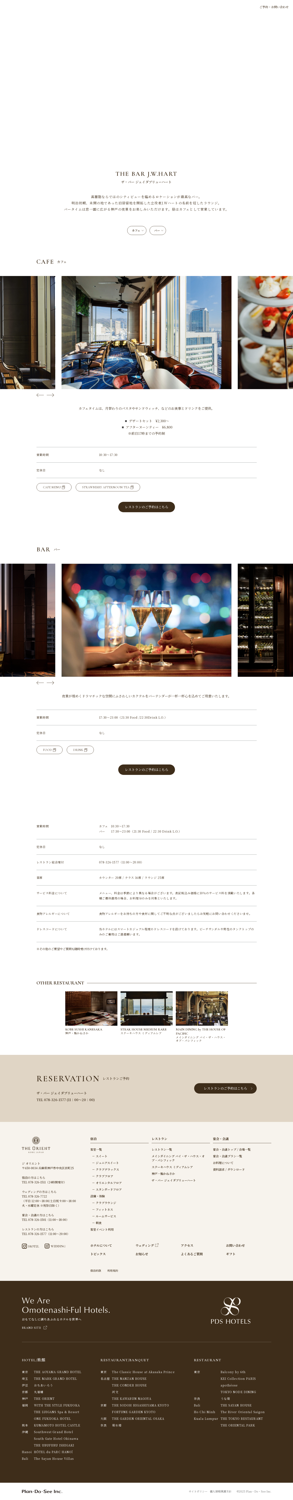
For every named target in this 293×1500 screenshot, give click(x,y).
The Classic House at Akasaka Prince (143, 1372)
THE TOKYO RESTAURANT (242, 1418)
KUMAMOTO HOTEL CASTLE (57, 1425)
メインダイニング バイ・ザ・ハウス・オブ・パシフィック (178, 1158)
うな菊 (225, 1398)
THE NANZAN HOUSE (129, 1378)
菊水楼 (116, 1425)
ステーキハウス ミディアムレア (172, 1167)
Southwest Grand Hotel (53, 1432)
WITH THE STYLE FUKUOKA (57, 1405)
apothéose (229, 1385)
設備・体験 (97, 1196)
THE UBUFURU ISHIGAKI (54, 1445)
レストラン (134, 7)
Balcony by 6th (233, 1372)
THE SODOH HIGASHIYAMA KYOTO (140, 1405)
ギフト (196, 7)
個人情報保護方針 (220, 1491)
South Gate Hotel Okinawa (56, 1438)
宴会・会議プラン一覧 (227, 1156)
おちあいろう (43, 1385)
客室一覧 (96, 1149)
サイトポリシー (198, 1491)
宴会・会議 (180, 7)
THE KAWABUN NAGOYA (131, 1398)
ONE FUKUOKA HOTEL (52, 1418)
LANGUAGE (239, 6)
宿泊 (120, 7)
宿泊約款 (95, 1271)
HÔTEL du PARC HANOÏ (53, 1452)
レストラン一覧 (162, 1149)
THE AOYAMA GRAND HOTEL (57, 1372)
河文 (115, 1392)
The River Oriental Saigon (243, 1412)
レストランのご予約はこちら (228, 1088)
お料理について (223, 1163)
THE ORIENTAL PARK (238, 1425)
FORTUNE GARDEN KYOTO (133, 1412)
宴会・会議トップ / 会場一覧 (232, 1149)
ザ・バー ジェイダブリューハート (174, 1180)
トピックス (80, 7)
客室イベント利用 (102, 1229)
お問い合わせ (235, 1245)
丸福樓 (38, 1392)
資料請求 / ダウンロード (229, 1169)
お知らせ (142, 1254)
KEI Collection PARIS (238, 1378)
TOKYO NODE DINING (238, 1392)
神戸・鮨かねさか (163, 1174)
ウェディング (157, 7)
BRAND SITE (34, 1327)
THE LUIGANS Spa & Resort (56, 1412)
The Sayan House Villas (54, 1458)
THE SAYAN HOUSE (236, 1405)
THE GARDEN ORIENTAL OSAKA (138, 1418)
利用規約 (112, 1271)
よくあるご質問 (192, 1254)
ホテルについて (102, 7)
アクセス (212, 7)
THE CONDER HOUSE (129, 1385)
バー (158, 230)
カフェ (138, 230)
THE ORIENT (44, 1398)
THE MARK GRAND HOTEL (55, 1378)
